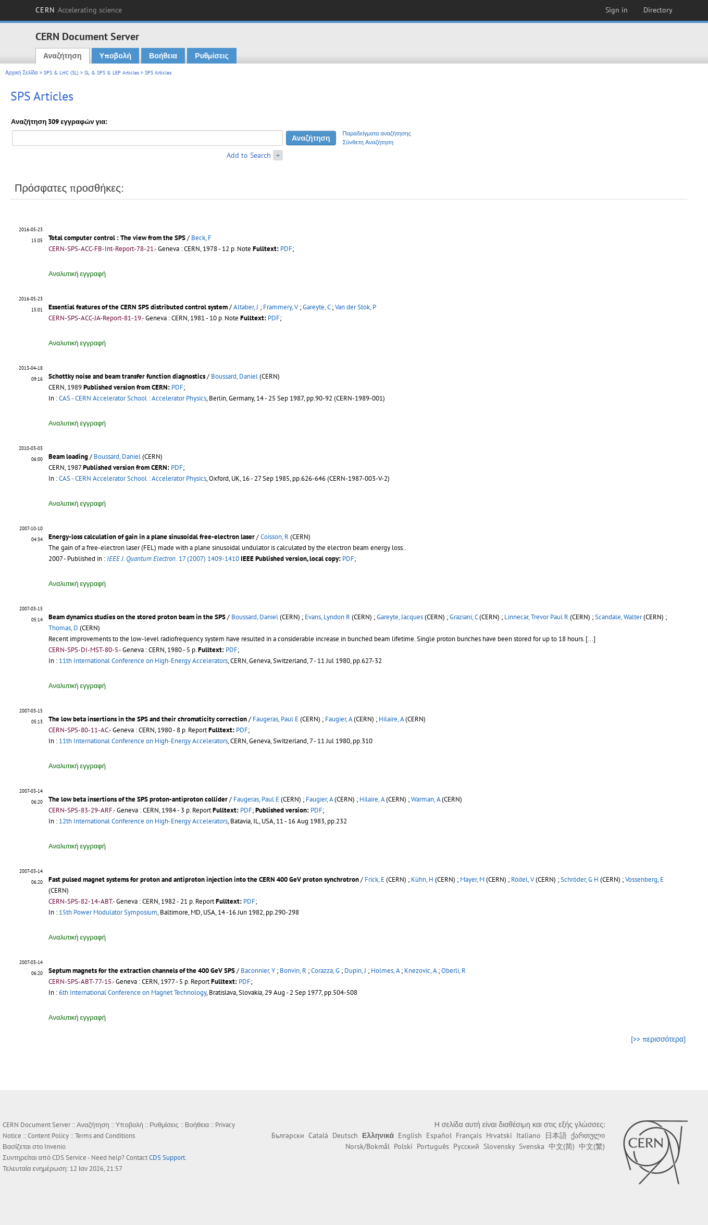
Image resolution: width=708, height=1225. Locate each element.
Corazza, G (325, 970)
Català (318, 1135)
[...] (590, 638)
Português (433, 1146)
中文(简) (562, 1146)
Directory (658, 10)
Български (287, 1135)
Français (469, 1135)
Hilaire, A (391, 719)
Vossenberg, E (644, 879)
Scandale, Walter (618, 616)
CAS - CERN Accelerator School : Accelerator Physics (132, 398)
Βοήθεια (163, 55)
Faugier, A (338, 719)
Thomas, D (63, 627)
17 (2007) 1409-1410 (173, 558)
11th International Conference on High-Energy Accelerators (143, 660)
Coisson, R (274, 536)
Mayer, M (472, 879)
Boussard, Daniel (234, 376)
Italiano (528, 1135)
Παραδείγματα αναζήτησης (377, 133)
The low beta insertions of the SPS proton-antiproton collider (138, 799)
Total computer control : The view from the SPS (116, 237)
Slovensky (499, 1146)
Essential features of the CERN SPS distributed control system (138, 307)
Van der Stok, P (355, 307)
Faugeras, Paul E (276, 719)
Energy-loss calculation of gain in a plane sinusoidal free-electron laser (151, 536)
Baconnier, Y (258, 970)
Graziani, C (464, 616)
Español (439, 1135)
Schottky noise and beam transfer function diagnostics (126, 376)
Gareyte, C (316, 307)
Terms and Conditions (105, 1135)
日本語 (556, 1135)
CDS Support (167, 1157)
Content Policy (48, 1135)
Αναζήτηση (62, 55)
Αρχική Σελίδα (21, 72)
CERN (78, 10)
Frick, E (374, 879)
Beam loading (68, 456)
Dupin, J (355, 970)
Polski (403, 1146)
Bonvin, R (293, 970)
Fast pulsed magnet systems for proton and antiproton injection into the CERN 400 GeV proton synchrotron (203, 879)
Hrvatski (499, 1135)
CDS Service (69, 1157)
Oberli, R (453, 970)
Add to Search (249, 155)
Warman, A (425, 799)
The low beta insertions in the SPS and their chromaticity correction (147, 719)
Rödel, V (522, 879)
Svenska (531, 1146)
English (410, 1135)
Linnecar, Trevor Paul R (536, 616)
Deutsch (345, 1135)
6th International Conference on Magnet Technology (132, 992)
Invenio (55, 1146)
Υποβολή (115, 55)
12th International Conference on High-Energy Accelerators (143, 821)
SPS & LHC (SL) (61, 72)
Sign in (616, 10)
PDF (286, 248)
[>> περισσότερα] (658, 1039)
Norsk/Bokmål (367, 1146)
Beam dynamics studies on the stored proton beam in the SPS (137, 616)
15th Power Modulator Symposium (108, 912)
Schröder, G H (580, 879)
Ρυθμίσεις (211, 55)
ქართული (588, 1135)
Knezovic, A (420, 970)
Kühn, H (422, 879)
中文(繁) (592, 1146)
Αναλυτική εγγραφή (77, 273)
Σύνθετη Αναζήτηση (368, 142)
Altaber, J (245, 307)
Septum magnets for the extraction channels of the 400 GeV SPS (141, 970)
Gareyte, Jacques (400, 616)
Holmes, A (385, 970)
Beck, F (201, 237)
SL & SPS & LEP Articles (111, 72)
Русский (466, 1146)
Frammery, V (280, 307)
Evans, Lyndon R (327, 616)
